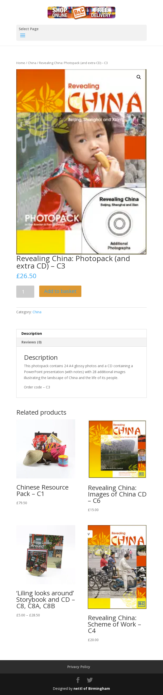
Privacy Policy (78, 666)
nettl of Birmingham (91, 688)
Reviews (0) (31, 342)
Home (20, 63)
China (32, 63)
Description (31, 333)
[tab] (81, 333)
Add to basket (60, 291)
